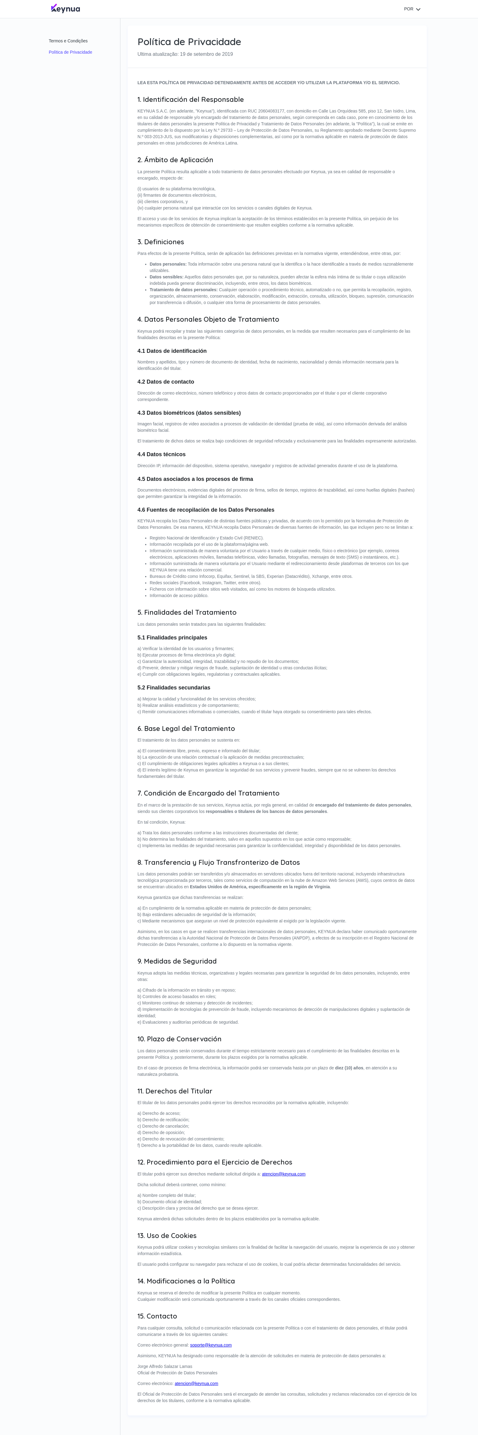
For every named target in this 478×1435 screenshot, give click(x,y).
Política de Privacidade (70, 52)
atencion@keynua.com (284, 1174)
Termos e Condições (68, 40)
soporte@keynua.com (211, 1345)
